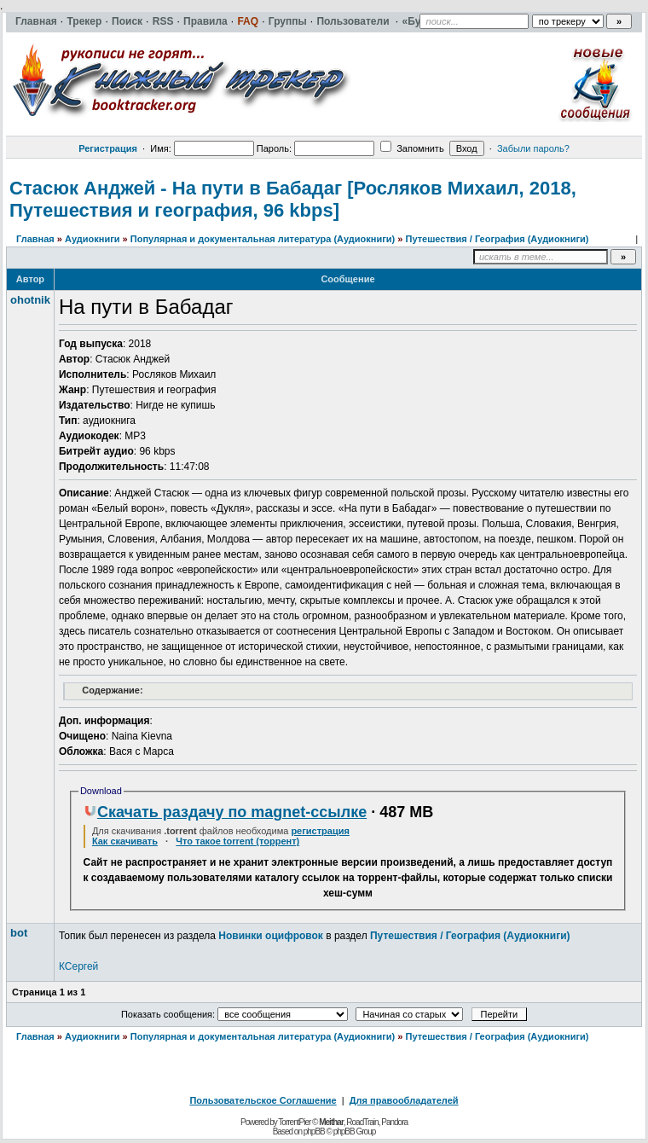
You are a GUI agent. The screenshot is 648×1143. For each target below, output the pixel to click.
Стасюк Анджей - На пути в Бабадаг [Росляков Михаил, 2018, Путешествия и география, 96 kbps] (292, 199)
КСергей (78, 966)
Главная (35, 239)
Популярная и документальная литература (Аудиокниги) (262, 239)
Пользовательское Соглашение (262, 1100)
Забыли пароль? (533, 148)
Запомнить (411, 148)
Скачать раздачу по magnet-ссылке (225, 812)
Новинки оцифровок (270, 936)
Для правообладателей (404, 1100)
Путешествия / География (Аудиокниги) (496, 239)
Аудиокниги (92, 239)
